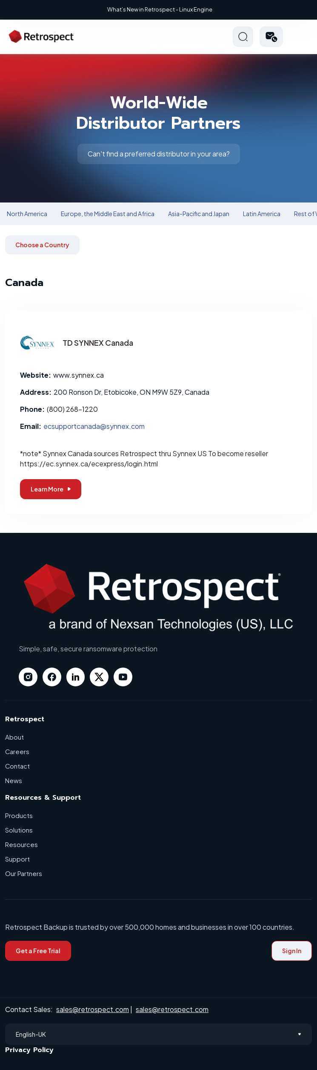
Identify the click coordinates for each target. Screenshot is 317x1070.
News (13, 780)
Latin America (261, 213)
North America (27, 213)
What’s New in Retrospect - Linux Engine (159, 9)
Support (17, 859)
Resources (21, 844)
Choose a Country (42, 245)
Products (19, 815)
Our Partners (23, 873)
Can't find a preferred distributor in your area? (159, 153)
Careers (17, 751)
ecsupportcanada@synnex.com (94, 426)
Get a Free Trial (38, 950)
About (14, 737)
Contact (17, 766)
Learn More (51, 489)
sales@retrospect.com (92, 1009)
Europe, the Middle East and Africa (107, 213)
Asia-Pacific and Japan (198, 213)
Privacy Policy (29, 1050)
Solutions (19, 830)
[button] (271, 36)
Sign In (291, 950)
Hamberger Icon (301, 36)
